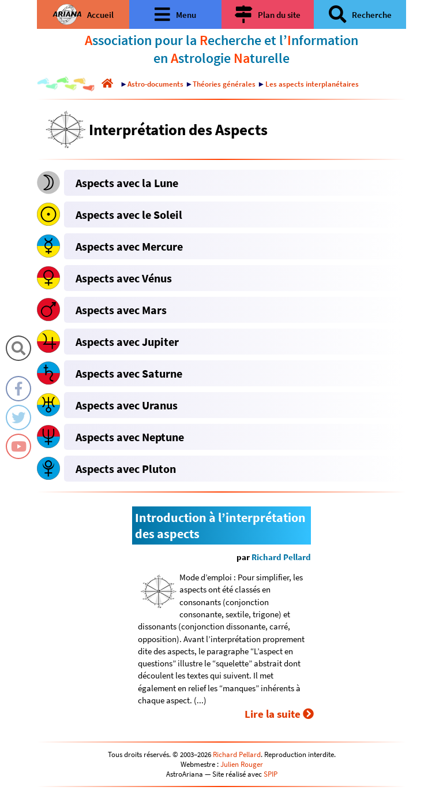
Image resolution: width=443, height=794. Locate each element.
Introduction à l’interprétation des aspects (220, 525)
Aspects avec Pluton (126, 468)
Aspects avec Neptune (130, 437)
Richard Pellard (281, 556)
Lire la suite (279, 714)
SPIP (270, 774)
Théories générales (224, 84)
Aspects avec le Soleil (129, 214)
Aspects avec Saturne (129, 373)
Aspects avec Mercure (129, 246)
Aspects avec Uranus (127, 405)
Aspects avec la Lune (127, 183)
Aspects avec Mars (121, 310)
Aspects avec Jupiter (127, 341)
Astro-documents (155, 84)
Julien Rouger (241, 764)
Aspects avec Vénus (124, 278)
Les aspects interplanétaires (312, 84)
